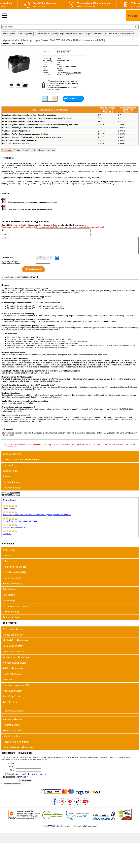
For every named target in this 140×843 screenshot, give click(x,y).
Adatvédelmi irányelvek (28, 277)
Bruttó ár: (45, 52)
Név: (3, 230)
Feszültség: (46, 59)
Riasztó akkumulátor (13, 710)
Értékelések (9, 500)
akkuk (54, 826)
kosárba (73, 98)
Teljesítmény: (47, 61)
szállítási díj (11, 447)
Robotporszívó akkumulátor (17, 685)
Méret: (44, 67)
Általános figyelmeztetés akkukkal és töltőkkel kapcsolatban (29, 202)
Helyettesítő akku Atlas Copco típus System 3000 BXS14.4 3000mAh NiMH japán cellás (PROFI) (97, 34)
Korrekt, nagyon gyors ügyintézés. (70, 519)
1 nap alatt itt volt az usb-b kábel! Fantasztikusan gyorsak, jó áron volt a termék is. (70, 513)
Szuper (70, 506)
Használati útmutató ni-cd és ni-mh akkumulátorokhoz (26, 209)
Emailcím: (5, 235)
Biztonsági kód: (7, 258)
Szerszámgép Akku (25, 34)
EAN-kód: (46, 75)
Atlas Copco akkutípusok (47, 34)
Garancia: (46, 73)
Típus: (44, 63)
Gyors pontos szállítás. (70, 525)
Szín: (44, 65)
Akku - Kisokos (43, 225)
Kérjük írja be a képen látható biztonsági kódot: (11, 262)
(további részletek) (73, 73)
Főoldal (5, 34)
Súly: (44, 69)
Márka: (45, 71)
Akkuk (13, 34)
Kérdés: (4, 238)
